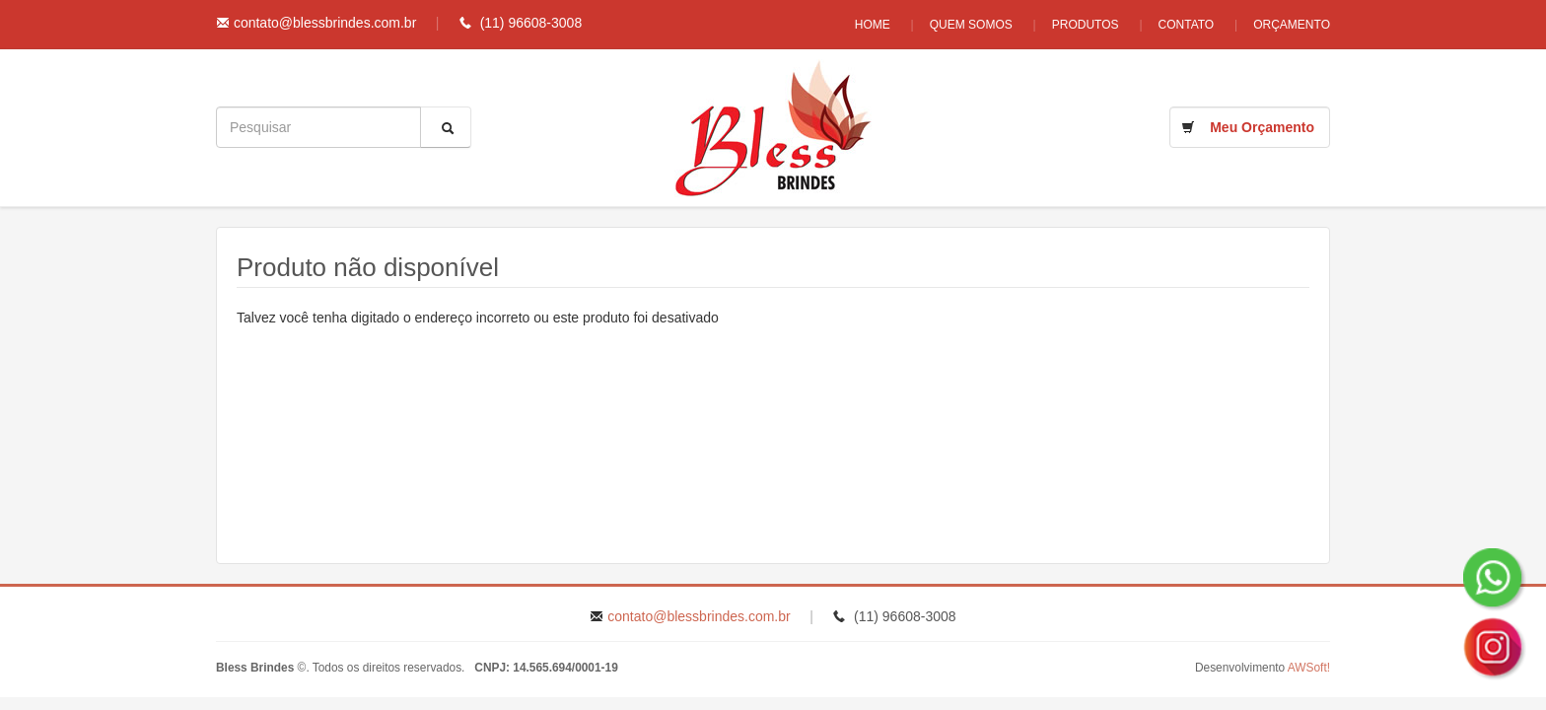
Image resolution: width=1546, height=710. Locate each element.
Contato (1187, 25)
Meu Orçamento (1262, 127)
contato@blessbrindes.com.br (325, 23)
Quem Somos (971, 25)
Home (872, 25)
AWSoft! (1309, 667)
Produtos (1085, 25)
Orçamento (1291, 25)
